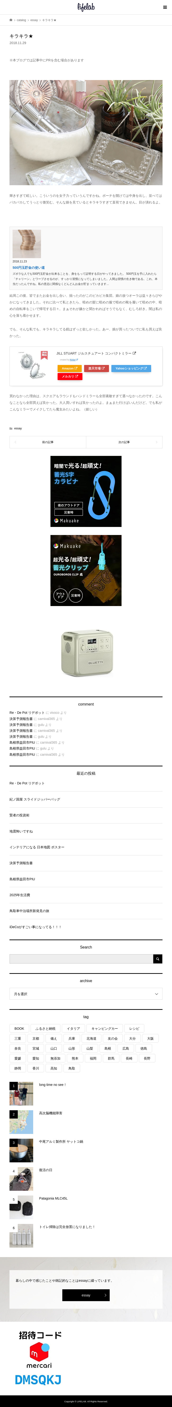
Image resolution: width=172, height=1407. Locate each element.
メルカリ (70, 376)
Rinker (74, 360)
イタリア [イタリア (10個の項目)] (73, 1028)
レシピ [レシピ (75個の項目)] (134, 1028)
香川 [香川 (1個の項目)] (35, 1068)
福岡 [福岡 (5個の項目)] (93, 1058)
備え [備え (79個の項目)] (53, 1038)
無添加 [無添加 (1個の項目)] (55, 1058)
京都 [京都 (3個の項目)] (35, 1038)
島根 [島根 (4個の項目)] (107, 1048)
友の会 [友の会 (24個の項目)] (113, 1038)
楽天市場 (96, 368)
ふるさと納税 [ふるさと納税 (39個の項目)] (45, 1028)
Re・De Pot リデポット (27, 713)
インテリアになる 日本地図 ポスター (36, 847)
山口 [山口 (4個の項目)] (53, 1048)
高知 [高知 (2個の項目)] (53, 1068)
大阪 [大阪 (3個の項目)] (150, 1038)
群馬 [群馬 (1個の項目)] (111, 1058)
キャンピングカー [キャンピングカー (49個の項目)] (104, 1028)
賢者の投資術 (19, 815)
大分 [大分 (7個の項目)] (132, 1038)
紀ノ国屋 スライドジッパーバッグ (34, 799)
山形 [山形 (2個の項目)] (71, 1048)
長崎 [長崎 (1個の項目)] (129, 1058)
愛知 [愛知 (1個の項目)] (35, 1058)
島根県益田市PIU (22, 742)
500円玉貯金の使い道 (29, 268)
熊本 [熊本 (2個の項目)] (75, 1058)
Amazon (69, 368)
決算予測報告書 (21, 719)
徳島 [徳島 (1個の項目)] (143, 1048)
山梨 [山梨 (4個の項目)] (89, 1048)
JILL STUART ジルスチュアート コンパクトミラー (96, 353)
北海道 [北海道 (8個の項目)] (91, 1038)
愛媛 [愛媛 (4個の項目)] (17, 1058)
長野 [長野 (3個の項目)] (147, 1058)
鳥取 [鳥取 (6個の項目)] (71, 1068)
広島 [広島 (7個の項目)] (125, 1048)
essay (18, 428)
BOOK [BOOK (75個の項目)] (19, 1028)
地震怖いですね (21, 831)
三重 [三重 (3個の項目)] (17, 1038)
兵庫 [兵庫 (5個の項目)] (71, 1038)
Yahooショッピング (131, 368)
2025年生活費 (19, 895)
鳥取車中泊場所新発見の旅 (29, 911)
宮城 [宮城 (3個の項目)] (35, 1048)
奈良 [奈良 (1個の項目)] (17, 1048)
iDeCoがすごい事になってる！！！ (35, 927)
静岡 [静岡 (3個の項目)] (17, 1068)
